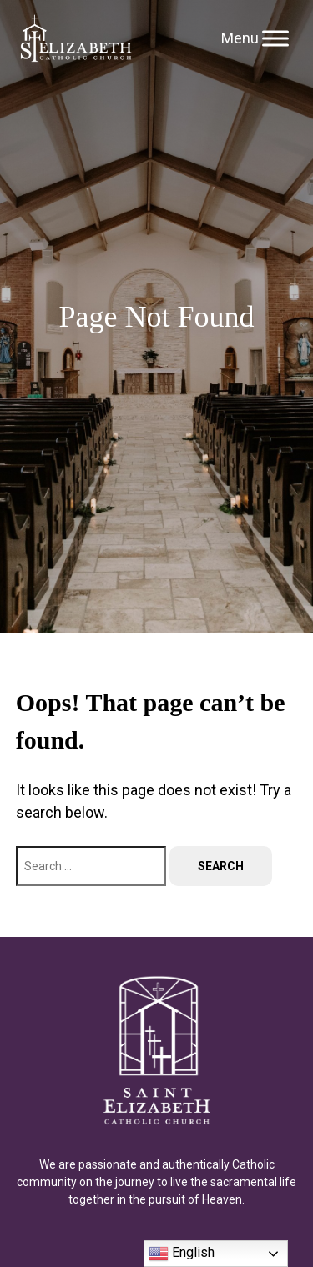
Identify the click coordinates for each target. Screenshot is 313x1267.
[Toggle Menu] (275, 38)
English (182, 1254)
